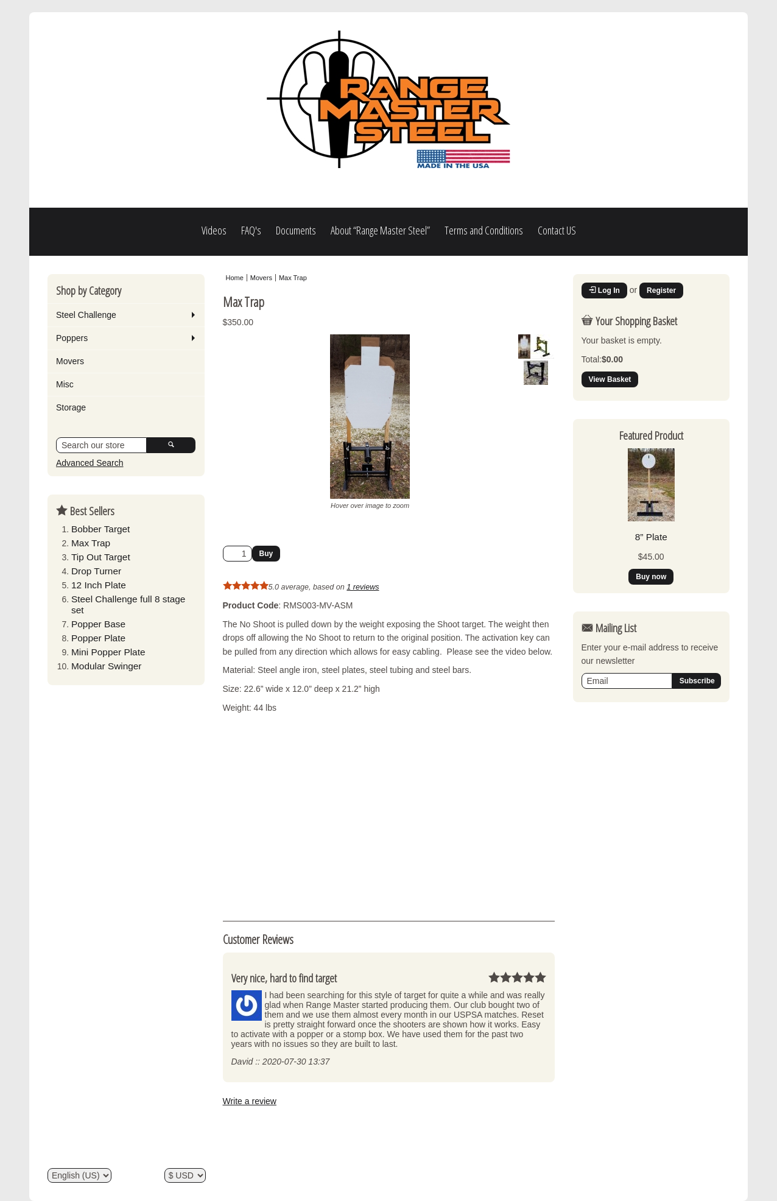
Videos (214, 230)
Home (235, 277)
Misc (65, 384)
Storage (71, 407)
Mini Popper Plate (108, 652)
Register (661, 290)
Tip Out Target (100, 557)
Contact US (557, 230)
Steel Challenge (86, 315)
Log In (604, 290)
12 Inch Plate (98, 585)
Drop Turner (96, 571)
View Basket (610, 379)
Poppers (72, 338)
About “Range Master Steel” (380, 230)
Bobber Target (100, 529)
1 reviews (362, 587)
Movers (70, 361)
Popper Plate (98, 638)
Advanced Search (90, 463)
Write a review (249, 1101)
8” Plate (651, 537)
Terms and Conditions (484, 230)
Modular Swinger (106, 666)
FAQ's (251, 230)
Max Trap (90, 543)
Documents (296, 230)
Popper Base (98, 624)
